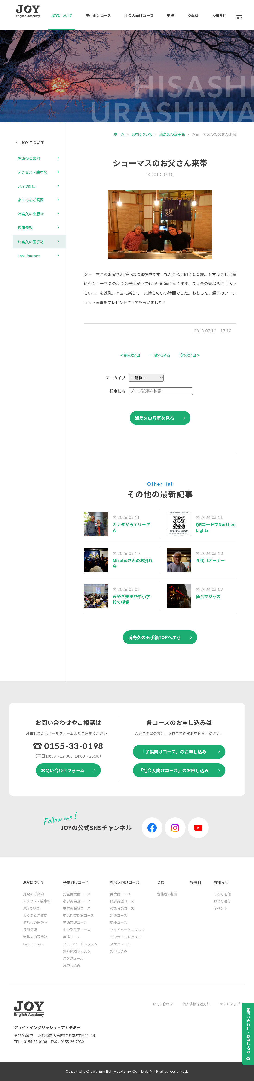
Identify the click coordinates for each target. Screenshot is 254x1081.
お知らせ (218, 15)
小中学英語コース (77, 929)
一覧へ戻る (160, 355)
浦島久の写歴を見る (154, 418)
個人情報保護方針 (196, 1003)
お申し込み (71, 965)
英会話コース (120, 893)
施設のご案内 (29, 158)
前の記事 (130, 355)
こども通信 (222, 893)
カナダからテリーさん (131, 527)
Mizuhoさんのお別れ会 (133, 563)
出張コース (118, 915)
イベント (220, 908)
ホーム (119, 134)
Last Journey (29, 255)
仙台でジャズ (208, 596)
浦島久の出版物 (31, 214)
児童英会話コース (77, 893)
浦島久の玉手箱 (172, 134)
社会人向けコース (139, 15)
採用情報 (25, 227)
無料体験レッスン (77, 951)
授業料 (192, 15)
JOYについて (61, 15)
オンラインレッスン (125, 936)
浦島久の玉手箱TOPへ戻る (154, 637)
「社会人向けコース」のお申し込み (173, 770)
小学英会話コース (77, 901)
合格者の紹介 (167, 893)
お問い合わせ (162, 1003)
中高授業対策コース (78, 915)
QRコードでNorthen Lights (216, 527)
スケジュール (73, 958)
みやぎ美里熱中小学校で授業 (131, 599)
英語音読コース (75, 922)
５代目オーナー (210, 560)
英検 (170, 15)
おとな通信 (222, 901)
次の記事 (190, 355)
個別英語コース (122, 901)
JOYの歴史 (27, 186)
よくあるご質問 (31, 200)
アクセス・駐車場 (32, 172)
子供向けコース (98, 15)
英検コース (71, 936)
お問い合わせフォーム (63, 770)
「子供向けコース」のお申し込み (173, 751)
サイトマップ (229, 1003)
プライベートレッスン (80, 943)
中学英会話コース (77, 908)
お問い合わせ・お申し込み (248, 1030)
